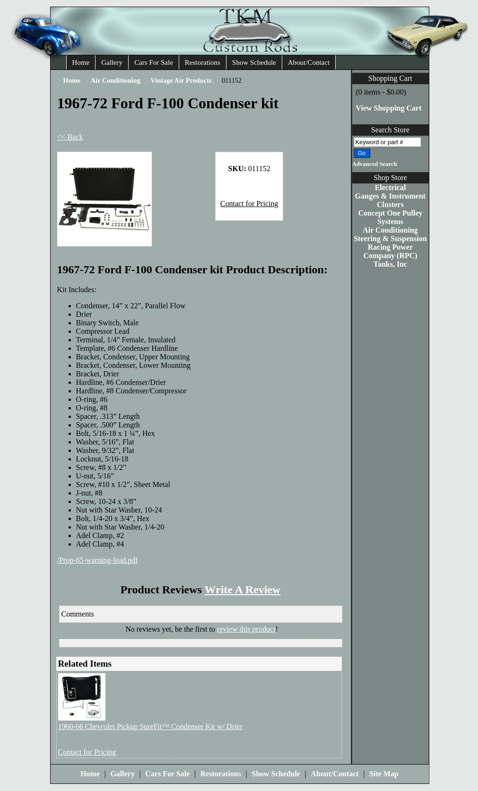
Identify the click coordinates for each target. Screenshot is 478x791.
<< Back (70, 137)
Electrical (390, 187)
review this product (246, 629)
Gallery (111, 62)
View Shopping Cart (389, 108)
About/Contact (309, 62)
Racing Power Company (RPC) (390, 251)
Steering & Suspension (390, 239)
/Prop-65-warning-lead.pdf (97, 560)
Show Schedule (254, 62)
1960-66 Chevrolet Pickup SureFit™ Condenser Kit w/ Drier (150, 726)
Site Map (384, 774)
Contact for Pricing (249, 204)
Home (81, 62)
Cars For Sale (153, 62)
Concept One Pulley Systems (390, 217)
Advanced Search (374, 164)
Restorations (202, 62)
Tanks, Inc (390, 264)
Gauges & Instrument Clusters (390, 200)
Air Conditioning (390, 230)
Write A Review (242, 589)
